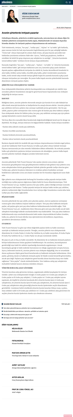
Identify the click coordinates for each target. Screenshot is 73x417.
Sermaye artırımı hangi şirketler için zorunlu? (18, 318)
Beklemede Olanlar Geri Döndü (22, 331)
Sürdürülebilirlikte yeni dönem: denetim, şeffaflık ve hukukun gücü (25, 311)
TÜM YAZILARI (66, 304)
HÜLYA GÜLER (17, 328)
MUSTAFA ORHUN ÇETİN (21, 353)
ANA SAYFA (5, 6)
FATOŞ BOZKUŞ (17, 341)
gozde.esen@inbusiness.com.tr (31, 18)
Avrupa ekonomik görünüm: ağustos (24, 368)
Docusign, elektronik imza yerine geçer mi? (17, 314)
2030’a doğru (16, 392)
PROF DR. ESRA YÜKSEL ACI (22, 389)
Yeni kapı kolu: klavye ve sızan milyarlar (25, 356)
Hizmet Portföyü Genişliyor (21, 344)
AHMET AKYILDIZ (18, 365)
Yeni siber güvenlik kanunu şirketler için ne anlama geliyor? (23, 308)
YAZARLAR (13, 6)
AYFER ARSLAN (18, 377)
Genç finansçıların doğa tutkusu (22, 380)
